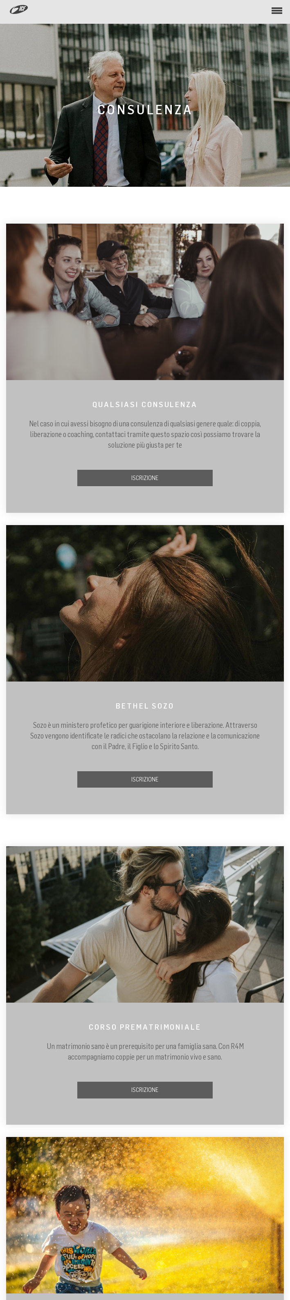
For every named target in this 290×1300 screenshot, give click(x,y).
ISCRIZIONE (144, 477)
